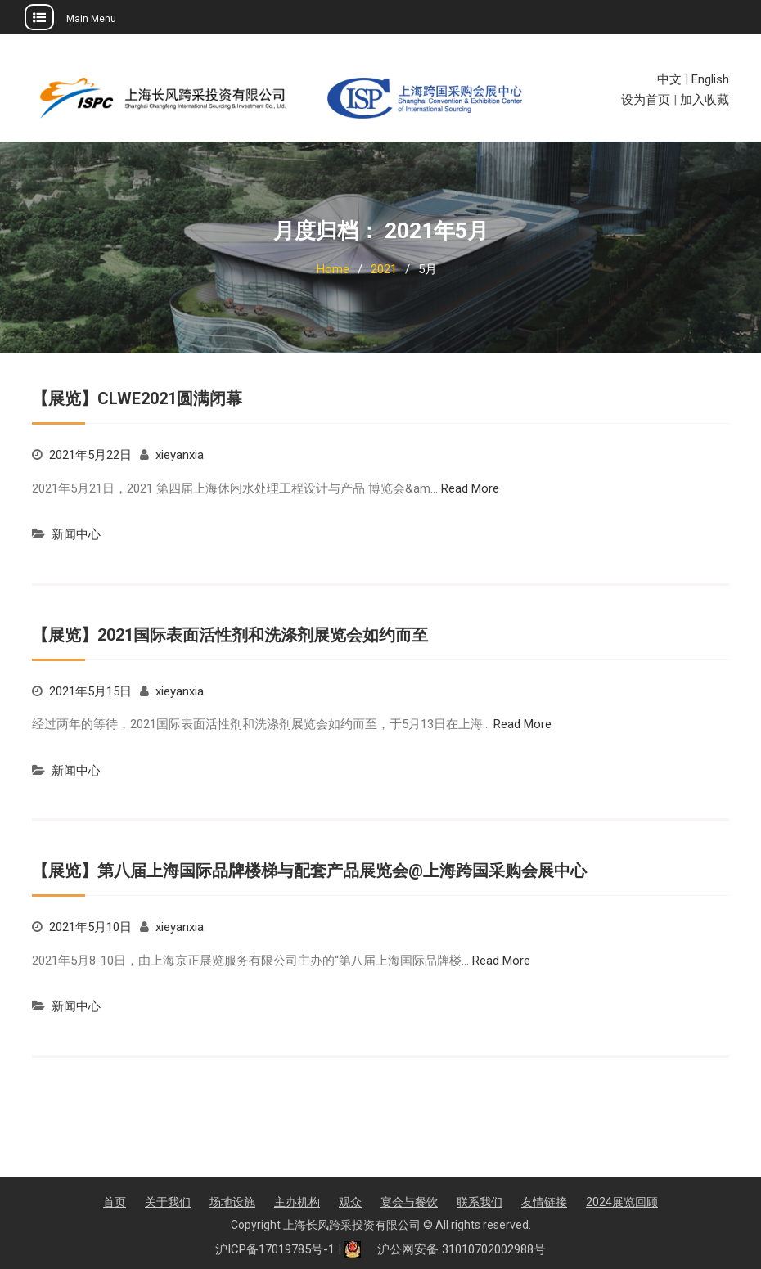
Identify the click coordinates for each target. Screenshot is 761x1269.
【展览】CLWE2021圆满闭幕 (137, 398)
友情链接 (544, 1201)
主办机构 (297, 1201)
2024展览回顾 (622, 1201)
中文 (669, 79)
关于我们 (168, 1201)
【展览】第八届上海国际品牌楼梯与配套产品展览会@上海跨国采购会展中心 (309, 870)
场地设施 (232, 1201)
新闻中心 (76, 534)
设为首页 (645, 99)
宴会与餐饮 (409, 1201)
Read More (470, 488)
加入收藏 (704, 99)
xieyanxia (179, 455)
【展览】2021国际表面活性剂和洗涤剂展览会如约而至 (230, 635)
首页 (114, 1201)
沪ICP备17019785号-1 (275, 1249)
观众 (350, 1201)
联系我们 (479, 1201)
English (710, 79)
